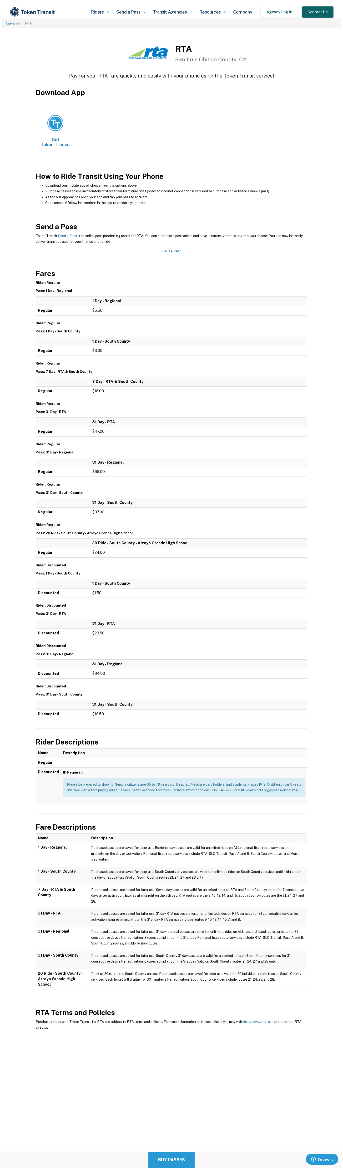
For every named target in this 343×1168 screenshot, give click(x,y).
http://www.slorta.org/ (260, 1022)
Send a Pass (67, 236)
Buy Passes (171, 1159)
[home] (33, 12)
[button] (99, 12)
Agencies (12, 23)
